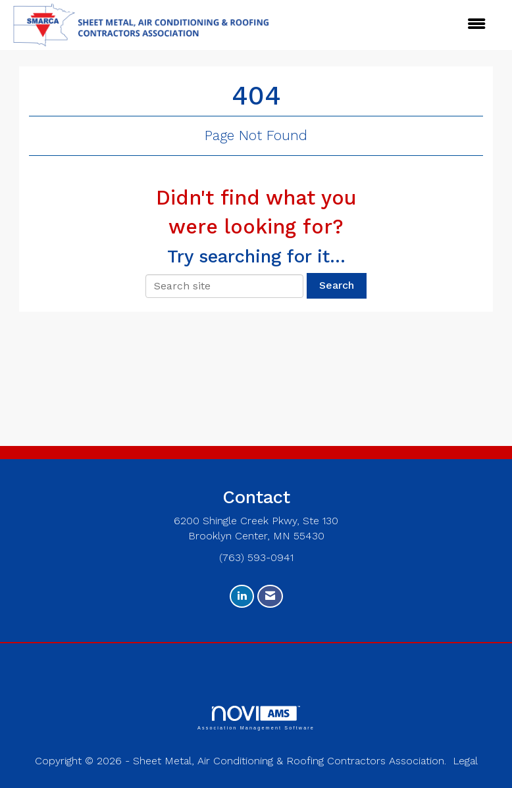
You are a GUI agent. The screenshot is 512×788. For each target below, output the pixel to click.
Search (336, 285)
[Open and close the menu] (335, 25)
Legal (465, 760)
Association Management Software (256, 718)
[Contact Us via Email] (270, 596)
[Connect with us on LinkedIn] (242, 596)
